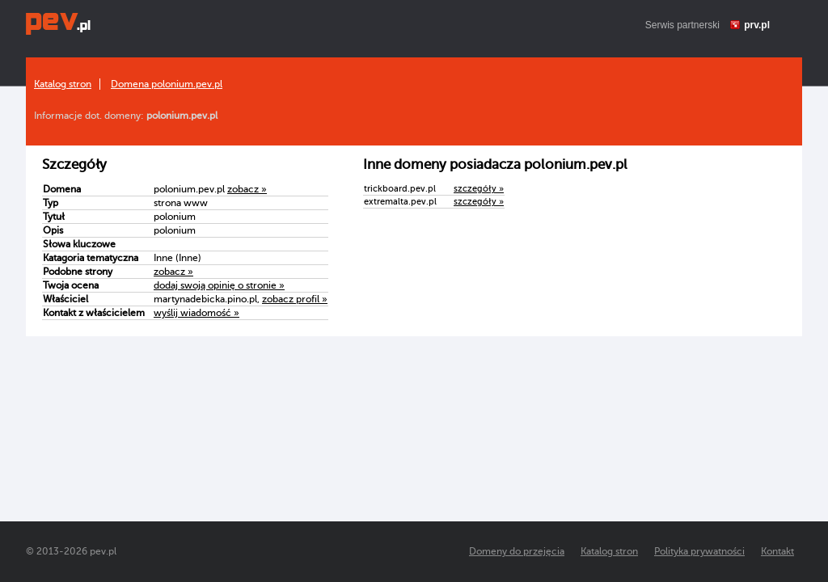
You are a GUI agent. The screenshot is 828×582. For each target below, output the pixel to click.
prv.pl (757, 25)
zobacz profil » (294, 299)
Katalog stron (62, 84)
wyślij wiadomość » (196, 312)
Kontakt (777, 551)
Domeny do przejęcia (516, 551)
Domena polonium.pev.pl (166, 84)
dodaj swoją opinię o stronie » (219, 285)
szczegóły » (479, 188)
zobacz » (247, 189)
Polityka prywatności (699, 551)
